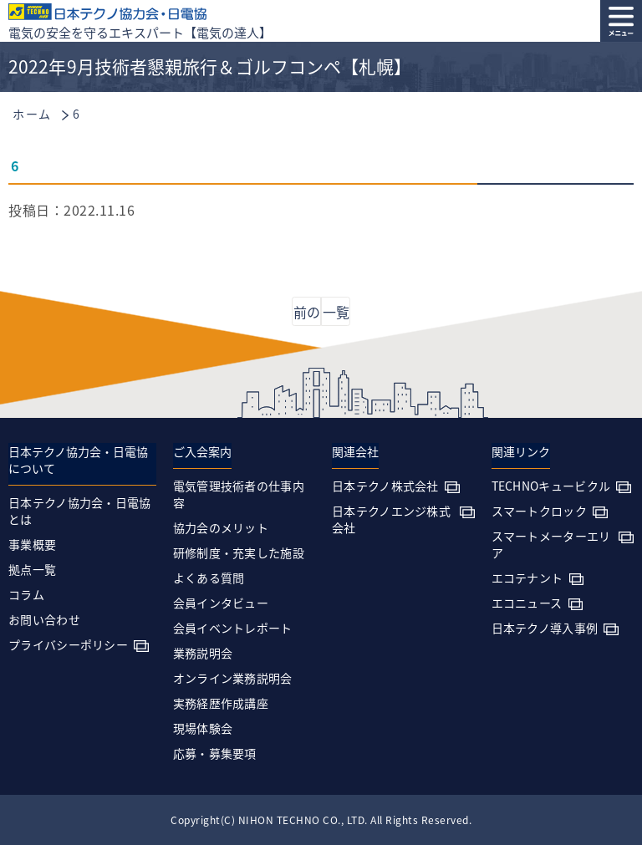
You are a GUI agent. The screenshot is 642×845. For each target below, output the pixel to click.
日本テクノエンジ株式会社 (391, 519)
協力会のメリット (220, 527)
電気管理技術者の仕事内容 (238, 494)
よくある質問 (209, 577)
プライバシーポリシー (68, 644)
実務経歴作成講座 (220, 703)
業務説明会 (203, 652)
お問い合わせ (44, 619)
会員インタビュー (220, 602)
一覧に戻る (336, 314)
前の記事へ (306, 314)
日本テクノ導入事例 (545, 627)
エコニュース (527, 602)
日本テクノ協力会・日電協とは (79, 510)
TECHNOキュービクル (551, 485)
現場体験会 (203, 728)
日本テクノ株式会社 (385, 485)
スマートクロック (539, 510)
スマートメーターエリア (551, 544)
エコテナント (527, 577)
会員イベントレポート (233, 627)
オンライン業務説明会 (233, 677)
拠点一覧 (32, 569)
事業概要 (32, 544)
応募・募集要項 (215, 753)
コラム (26, 594)
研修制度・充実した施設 (238, 552)
